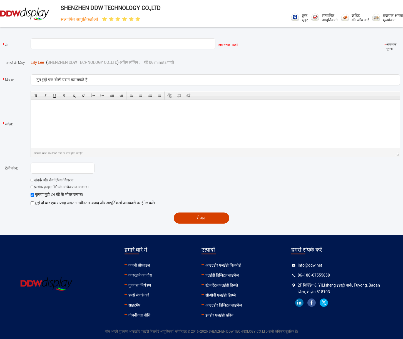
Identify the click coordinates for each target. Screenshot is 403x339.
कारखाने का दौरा (140, 275)
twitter (324, 302)
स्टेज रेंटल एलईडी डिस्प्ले (221, 285)
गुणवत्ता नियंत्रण (139, 285)
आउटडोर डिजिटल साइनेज (223, 305)
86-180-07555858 (314, 275)
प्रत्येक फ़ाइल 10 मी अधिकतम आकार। (60, 187)
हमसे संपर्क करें (138, 295)
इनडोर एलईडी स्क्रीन (219, 315)
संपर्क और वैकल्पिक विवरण (52, 180)
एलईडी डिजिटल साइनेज (222, 275)
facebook (311, 302)
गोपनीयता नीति (139, 315)
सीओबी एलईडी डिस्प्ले (220, 295)
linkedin (299, 302)
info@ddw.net (310, 265)
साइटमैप (134, 305)
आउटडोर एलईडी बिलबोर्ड (223, 265)
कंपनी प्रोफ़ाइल (139, 265)
